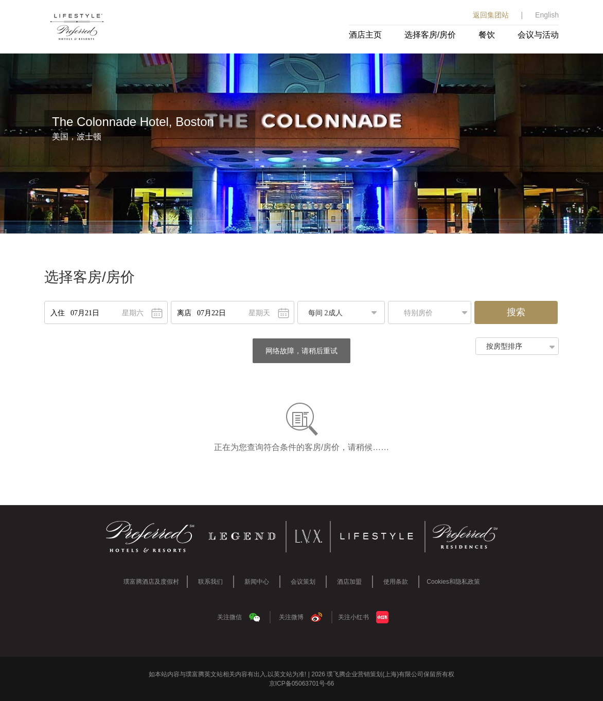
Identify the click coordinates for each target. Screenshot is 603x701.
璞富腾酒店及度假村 (151, 581)
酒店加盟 (349, 581)
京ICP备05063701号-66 (301, 683)
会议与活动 (538, 34)
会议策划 (303, 581)
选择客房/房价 (430, 34)
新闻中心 (256, 581)
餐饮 (486, 34)
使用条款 (395, 581)
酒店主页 (365, 34)
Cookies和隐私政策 (453, 581)
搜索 (516, 312)
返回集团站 (491, 15)
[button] (432, 312)
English (547, 15)
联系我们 (210, 581)
